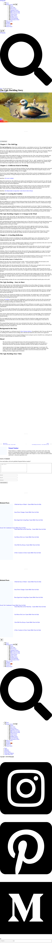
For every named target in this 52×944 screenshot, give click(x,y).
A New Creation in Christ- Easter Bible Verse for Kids (27, 554)
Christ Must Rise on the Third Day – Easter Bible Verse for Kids (30, 531)
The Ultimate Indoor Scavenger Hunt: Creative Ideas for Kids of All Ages (19, 190)
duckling (7, 299)
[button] (26, 85)
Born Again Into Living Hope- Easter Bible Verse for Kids (28, 521)
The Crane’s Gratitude (9, 178)
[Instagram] (26, 819)
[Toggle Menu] (16, 4)
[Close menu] (1, 641)
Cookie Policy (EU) (8, 756)
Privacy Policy (7, 753)
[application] (14, 4)
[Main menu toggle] (2, 30)
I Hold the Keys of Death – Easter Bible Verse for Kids (27, 506)
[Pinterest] (26, 879)
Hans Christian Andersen (26, 331)
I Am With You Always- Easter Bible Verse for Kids (27, 546)
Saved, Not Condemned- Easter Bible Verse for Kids (13, 529)
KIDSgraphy (3, 0)
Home (1, 88)
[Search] (13, 942)
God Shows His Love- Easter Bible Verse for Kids (26, 538)
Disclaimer (6, 752)
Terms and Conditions (9, 754)
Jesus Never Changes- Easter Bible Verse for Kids (26, 514)
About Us (6, 751)
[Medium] (26, 939)
